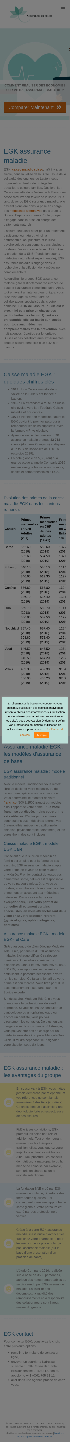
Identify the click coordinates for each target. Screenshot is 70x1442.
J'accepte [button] (42, 735)
